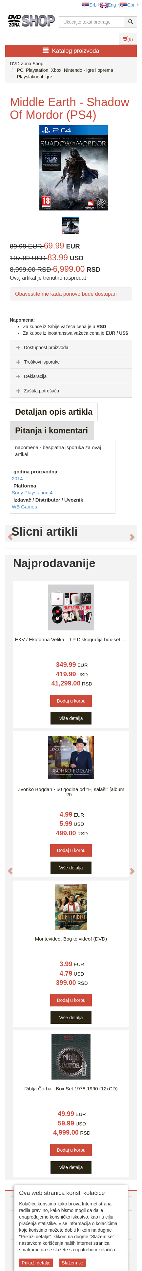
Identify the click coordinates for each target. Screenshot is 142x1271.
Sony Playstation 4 (32, 492)
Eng (108, 5)
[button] (7, 533)
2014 (17, 478)
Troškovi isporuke (37, 362)
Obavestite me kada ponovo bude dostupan (66, 294)
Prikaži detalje (36, 1262)
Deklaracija (31, 376)
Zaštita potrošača (37, 390)
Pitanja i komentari (51, 430)
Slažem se (72, 1262)
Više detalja (71, 718)
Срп (127, 5)
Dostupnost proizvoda (41, 347)
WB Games (24, 506)
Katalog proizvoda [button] (71, 50)
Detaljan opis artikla (53, 411)
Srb (89, 5)
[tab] (71, 347)
